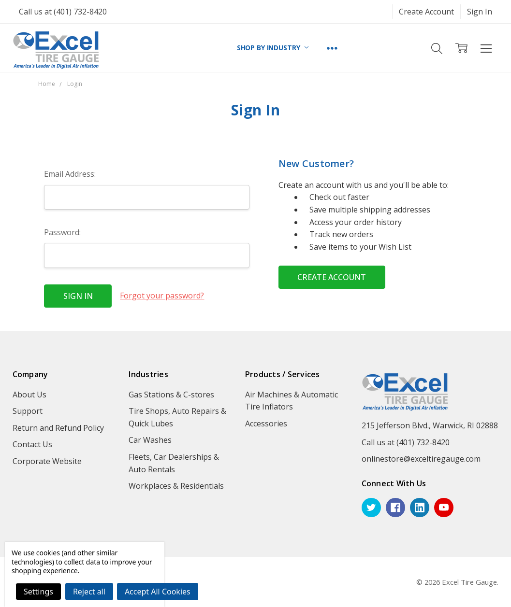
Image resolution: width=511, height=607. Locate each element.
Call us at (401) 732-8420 (63, 11)
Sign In (479, 11)
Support (28, 411)
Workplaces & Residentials (176, 485)
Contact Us (32, 444)
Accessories (266, 423)
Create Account (426, 11)
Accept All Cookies (157, 591)
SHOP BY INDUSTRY (273, 47)
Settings (38, 591)
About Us (29, 394)
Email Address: (70, 174)
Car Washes (150, 440)
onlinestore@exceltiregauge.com (421, 458)
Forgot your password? (162, 295)
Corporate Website (47, 461)
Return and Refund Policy (58, 428)
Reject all (89, 591)
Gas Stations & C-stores (171, 394)
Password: (62, 232)
